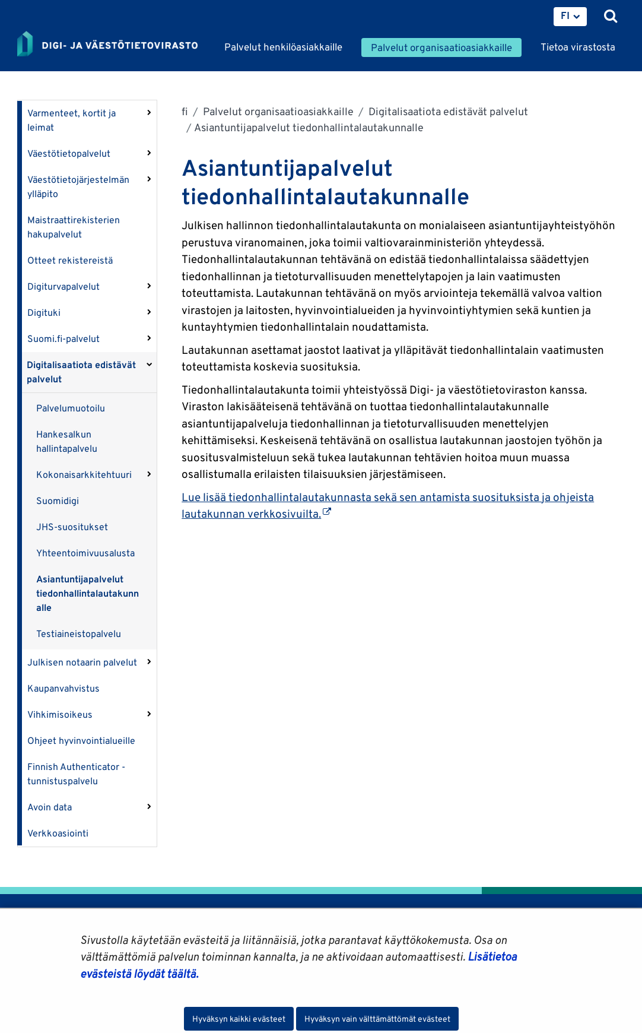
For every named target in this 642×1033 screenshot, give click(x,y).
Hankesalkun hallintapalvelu (66, 441)
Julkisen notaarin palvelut (82, 662)
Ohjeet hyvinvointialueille (81, 740)
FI (565, 15)
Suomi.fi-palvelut (63, 338)
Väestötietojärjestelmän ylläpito (78, 186)
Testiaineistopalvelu (78, 634)
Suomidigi (57, 501)
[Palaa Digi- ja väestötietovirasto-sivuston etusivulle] (107, 44)
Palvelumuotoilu (70, 408)
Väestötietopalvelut (68, 153)
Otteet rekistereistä (70, 260)
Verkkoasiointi (57, 833)
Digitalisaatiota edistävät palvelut (81, 372)
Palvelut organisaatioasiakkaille (277, 111)
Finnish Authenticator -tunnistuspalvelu (76, 774)
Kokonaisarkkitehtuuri (84, 474)
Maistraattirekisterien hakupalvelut (73, 227)
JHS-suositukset (72, 527)
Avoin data (49, 807)
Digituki (44, 312)
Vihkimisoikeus (60, 714)
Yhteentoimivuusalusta (85, 553)
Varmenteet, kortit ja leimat (71, 120)
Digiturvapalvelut (63, 286)
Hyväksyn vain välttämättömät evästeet (377, 1018)
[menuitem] (570, 16)
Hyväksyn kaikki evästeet (238, 1018)
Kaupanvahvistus (63, 688)
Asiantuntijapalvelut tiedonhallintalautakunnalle (87, 593)
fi (185, 111)
